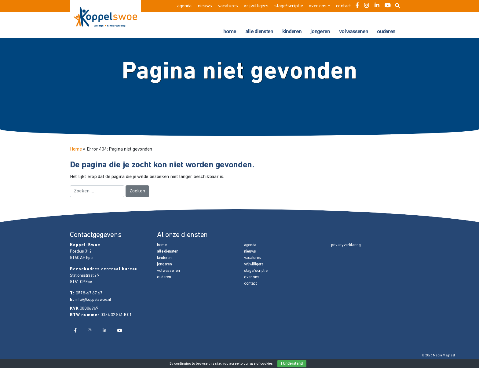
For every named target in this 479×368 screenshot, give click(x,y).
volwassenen (353, 32)
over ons (317, 6)
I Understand (292, 364)
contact (343, 6)
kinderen (291, 32)
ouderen (386, 32)
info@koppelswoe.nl (93, 299)
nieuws (205, 6)
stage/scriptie (288, 6)
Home (76, 149)
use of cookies (261, 364)
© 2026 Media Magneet (438, 355)
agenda (184, 6)
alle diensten (259, 32)
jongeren (320, 32)
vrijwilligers (256, 6)
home (229, 32)
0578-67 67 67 (89, 293)
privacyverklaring (346, 245)
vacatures (228, 6)
